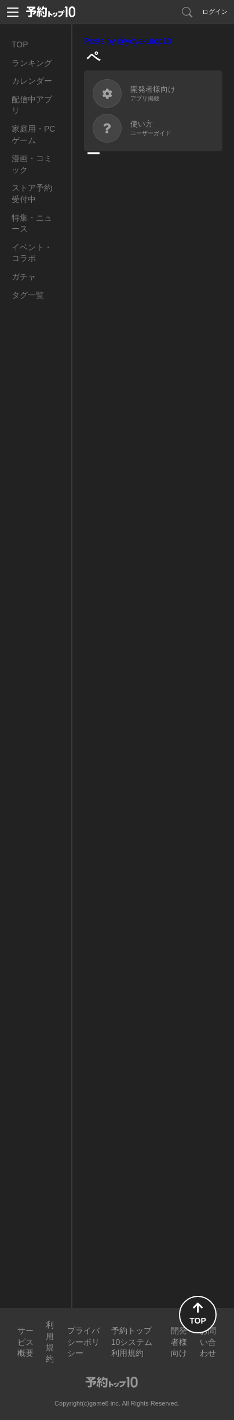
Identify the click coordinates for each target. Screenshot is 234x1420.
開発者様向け (179, 1342)
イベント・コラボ (32, 253)
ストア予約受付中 (32, 193)
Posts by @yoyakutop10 (127, 41)
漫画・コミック (32, 164)
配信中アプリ (32, 105)
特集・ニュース (32, 223)
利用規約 (50, 1341)
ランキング (32, 63)
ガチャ (24, 276)
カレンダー (32, 80)
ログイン (215, 11)
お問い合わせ (208, 1342)
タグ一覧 (28, 295)
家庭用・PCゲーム (33, 134)
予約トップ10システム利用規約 (132, 1342)
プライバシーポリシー (83, 1342)
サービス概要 (25, 1342)
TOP (20, 44)
